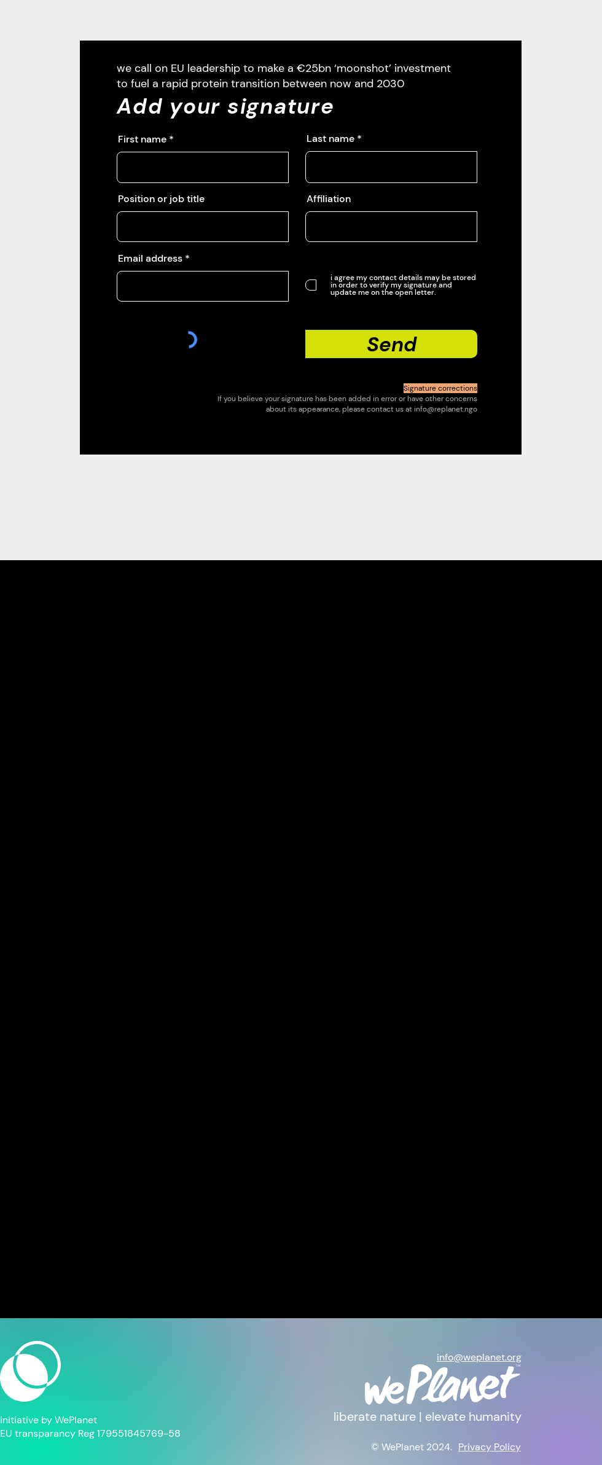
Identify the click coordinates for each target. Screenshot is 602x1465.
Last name (330, 139)
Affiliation (329, 199)
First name (142, 139)
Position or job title (161, 199)
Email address (150, 259)
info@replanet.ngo (445, 409)
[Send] (391, 344)
